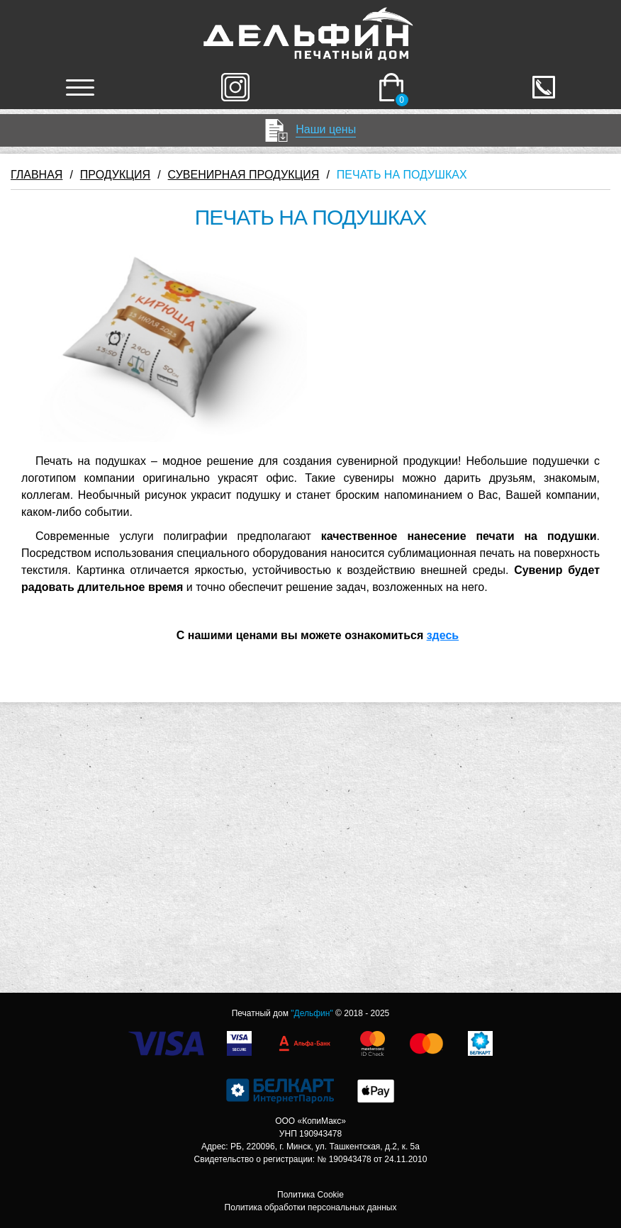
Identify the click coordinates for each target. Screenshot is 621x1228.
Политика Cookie (310, 1195)
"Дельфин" (311, 1013)
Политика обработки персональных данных (311, 1207)
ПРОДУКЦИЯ (115, 175)
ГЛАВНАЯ (36, 175)
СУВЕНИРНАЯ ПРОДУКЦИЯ (244, 175)
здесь (443, 635)
